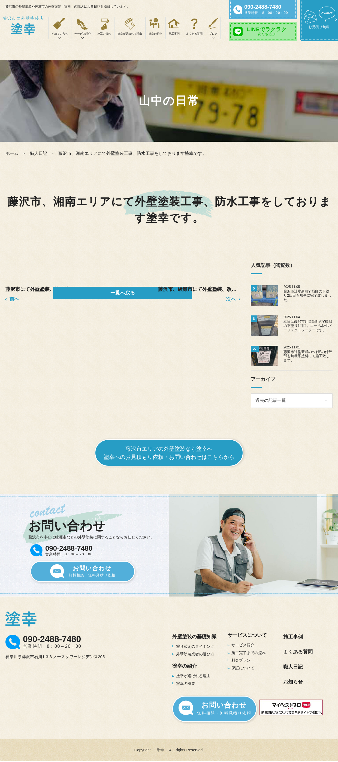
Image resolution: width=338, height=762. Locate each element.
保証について (242, 668)
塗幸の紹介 (155, 33)
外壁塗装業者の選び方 (195, 654)
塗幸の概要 (185, 683)
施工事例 (174, 33)
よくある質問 (194, 33)
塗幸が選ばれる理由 (129, 33)
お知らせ (293, 682)
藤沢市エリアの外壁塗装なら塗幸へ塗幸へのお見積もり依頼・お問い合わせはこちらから (169, 453)
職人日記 (38, 153)
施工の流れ (104, 33)
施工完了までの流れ (248, 652)
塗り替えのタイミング (195, 646)
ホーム (12, 153)
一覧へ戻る (122, 293)
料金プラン (241, 660)
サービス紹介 (242, 645)
